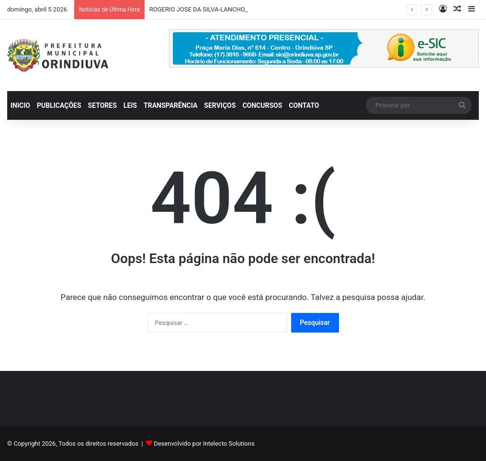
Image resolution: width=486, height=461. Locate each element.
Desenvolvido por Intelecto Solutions (204, 443)
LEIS (130, 105)
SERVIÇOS (220, 105)
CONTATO (304, 105)
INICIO (20, 105)
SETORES (102, 105)
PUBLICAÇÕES (59, 105)
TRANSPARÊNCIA (170, 105)
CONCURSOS (262, 105)
